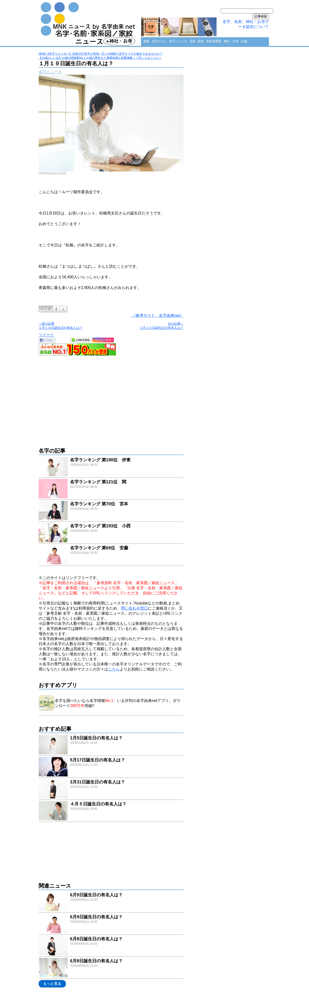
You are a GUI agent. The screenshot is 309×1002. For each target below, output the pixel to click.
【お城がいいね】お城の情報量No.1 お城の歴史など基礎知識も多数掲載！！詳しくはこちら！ (100, 57)
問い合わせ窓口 (134, 608)
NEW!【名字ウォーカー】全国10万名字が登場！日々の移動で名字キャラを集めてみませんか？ (100, 53)
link (111, 467)
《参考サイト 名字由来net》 (157, 315)
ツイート (46, 335)
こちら (114, 669)
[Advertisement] (111, 399)
